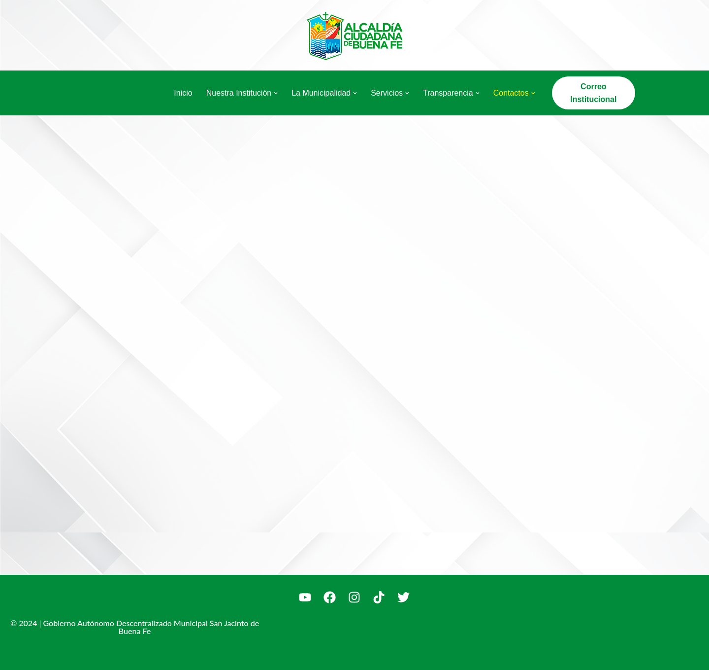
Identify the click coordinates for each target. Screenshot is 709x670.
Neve (83, 657)
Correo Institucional (593, 93)
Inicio (183, 93)
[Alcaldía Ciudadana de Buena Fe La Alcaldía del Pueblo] (354, 35)
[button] (276, 93)
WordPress (186, 657)
